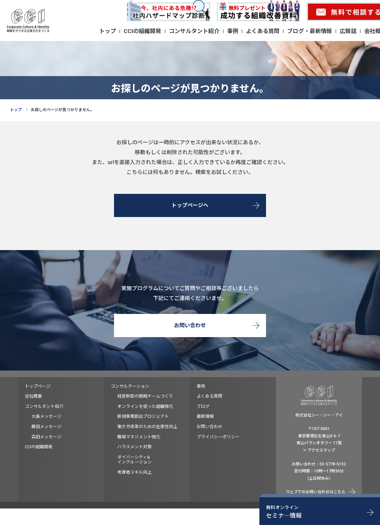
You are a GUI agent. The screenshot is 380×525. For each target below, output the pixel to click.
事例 (232, 31)
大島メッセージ (46, 416)
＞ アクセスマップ (319, 450)
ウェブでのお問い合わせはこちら (315, 492)
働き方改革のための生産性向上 (147, 426)
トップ (107, 31)
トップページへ (190, 205)
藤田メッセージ (46, 426)
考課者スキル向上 (134, 472)
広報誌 (348, 31)
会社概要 (33, 396)
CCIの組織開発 (142, 31)
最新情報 (205, 416)
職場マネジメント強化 (138, 436)
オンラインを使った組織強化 (145, 406)
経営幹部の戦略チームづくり (145, 396)
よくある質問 (263, 31)
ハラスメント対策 (134, 446)
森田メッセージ (46, 436)
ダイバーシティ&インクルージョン (134, 460)
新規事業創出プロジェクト (143, 416)
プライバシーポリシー (218, 436)
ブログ (203, 406)
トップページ (38, 386)
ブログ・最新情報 (309, 31)
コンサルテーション (130, 386)
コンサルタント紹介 (194, 31)
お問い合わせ (190, 325)
